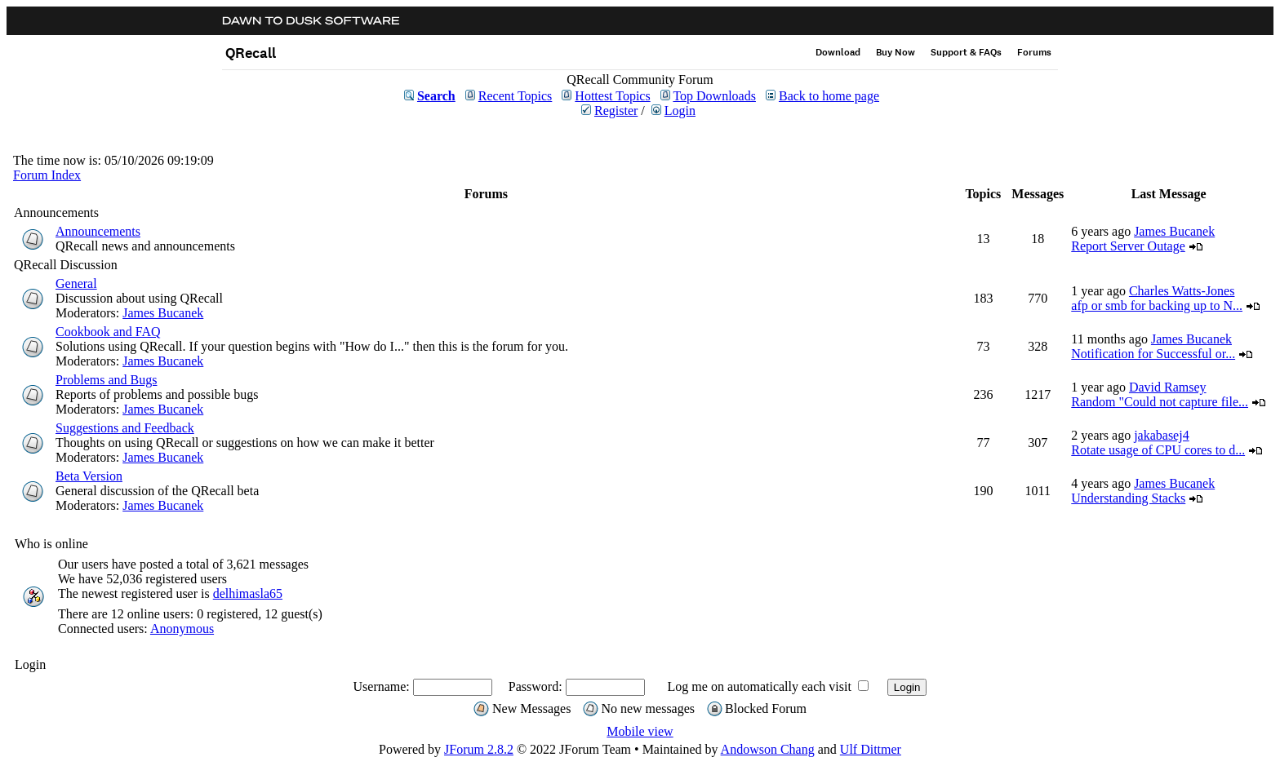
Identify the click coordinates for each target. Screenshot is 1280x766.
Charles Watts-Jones (1182, 291)
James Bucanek (1174, 231)
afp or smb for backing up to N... (1156, 305)
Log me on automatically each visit (759, 686)
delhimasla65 (247, 593)
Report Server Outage (1128, 246)
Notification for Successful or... (1153, 354)
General (76, 283)
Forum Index (47, 175)
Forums (1034, 52)
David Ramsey (1168, 387)
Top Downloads (714, 96)
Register (616, 110)
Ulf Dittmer (870, 749)
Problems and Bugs (106, 380)
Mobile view (640, 731)
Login (680, 110)
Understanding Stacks (1128, 498)
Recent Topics (515, 96)
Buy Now (895, 52)
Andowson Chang (768, 749)
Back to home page (829, 96)
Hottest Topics (612, 96)
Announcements (98, 231)
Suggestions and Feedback (125, 428)
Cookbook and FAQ (108, 332)
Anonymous (182, 628)
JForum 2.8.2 (478, 749)
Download (838, 52)
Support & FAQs (966, 52)
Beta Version (89, 476)
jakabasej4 (1161, 435)
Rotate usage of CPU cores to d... (1158, 450)
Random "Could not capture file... (1159, 402)
